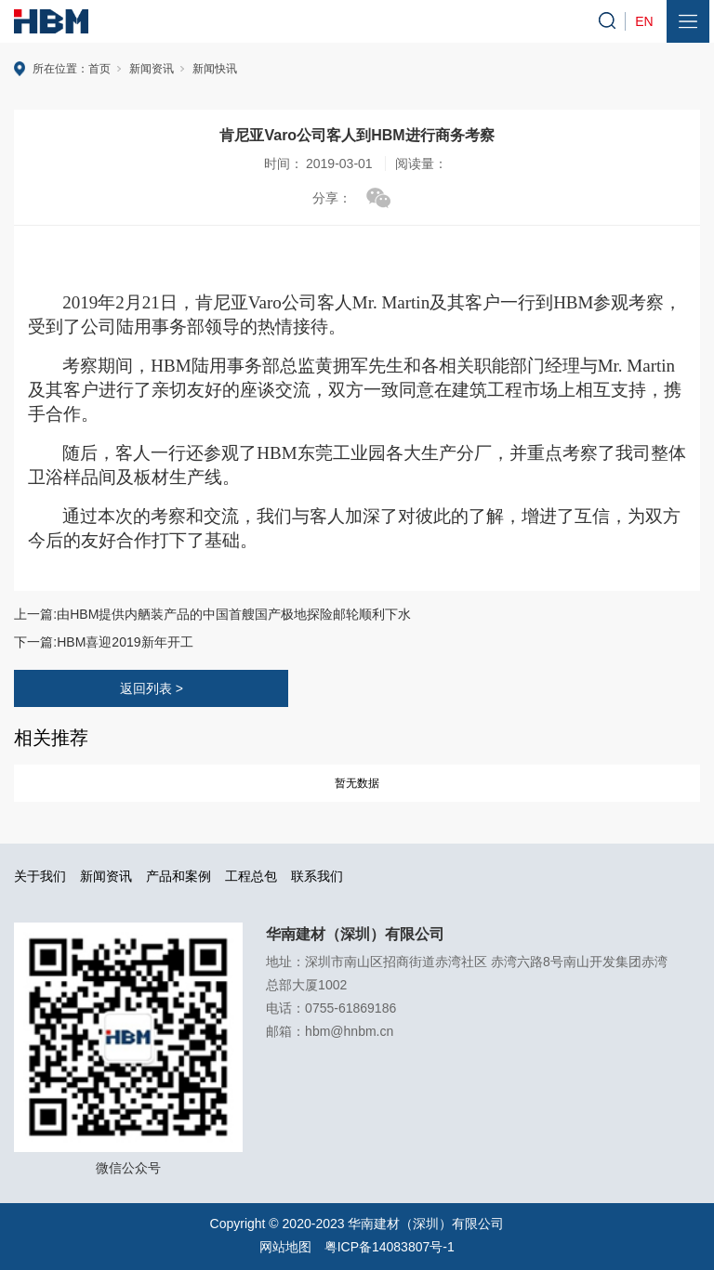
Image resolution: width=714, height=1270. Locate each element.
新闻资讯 (151, 68)
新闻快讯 (214, 68)
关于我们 (40, 876)
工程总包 (251, 876)
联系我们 (317, 876)
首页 (99, 68)
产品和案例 (178, 876)
